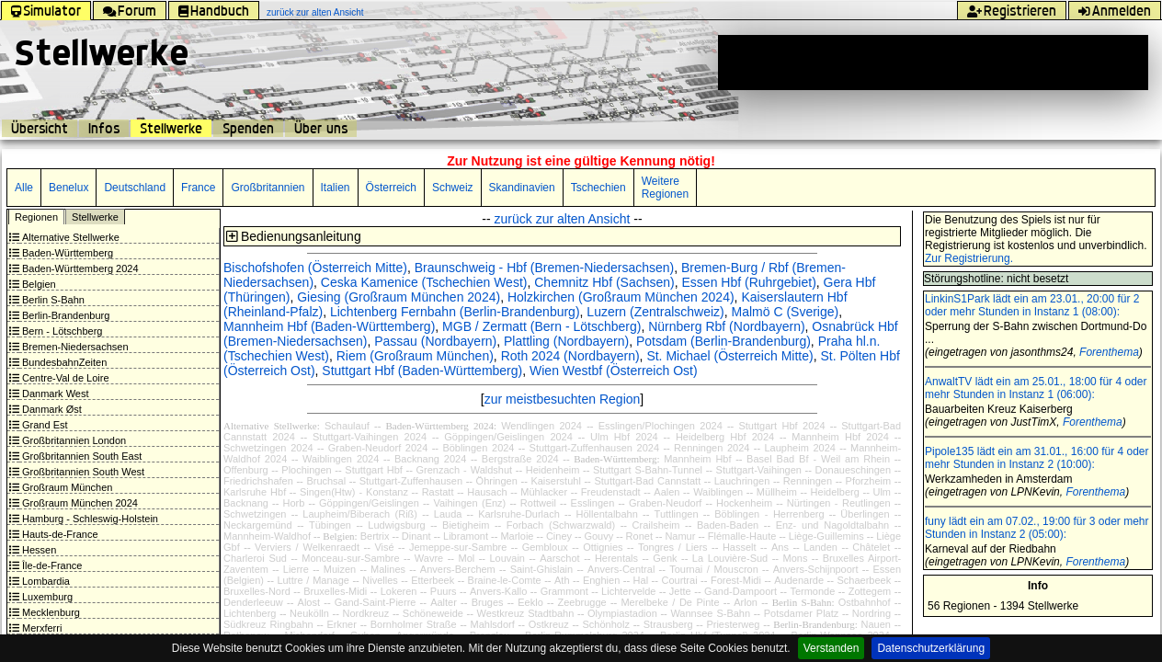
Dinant (416, 536)
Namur (680, 536)
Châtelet (871, 547)
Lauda (448, 513)
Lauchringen (742, 480)
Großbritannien (267, 187)
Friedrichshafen (258, 480)
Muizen (340, 569)
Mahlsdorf (493, 624)
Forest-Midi (736, 580)
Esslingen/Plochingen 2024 (660, 425)
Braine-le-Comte (504, 580)
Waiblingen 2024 (340, 458)
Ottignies (602, 547)
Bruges (488, 602)
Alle (24, 187)
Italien (335, 187)
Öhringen (497, 480)
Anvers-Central (621, 569)
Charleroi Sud (255, 558)
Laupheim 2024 (800, 447)
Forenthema (1109, 352)
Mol (466, 558)
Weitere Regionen (665, 187)
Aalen (666, 491)
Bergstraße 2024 (520, 458)
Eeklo (530, 602)
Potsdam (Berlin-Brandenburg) (723, 341)
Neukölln (309, 613)
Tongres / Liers (673, 547)
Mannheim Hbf (697, 458)
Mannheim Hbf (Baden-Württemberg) (329, 326)
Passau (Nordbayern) (435, 341)
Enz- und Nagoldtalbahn (833, 525)
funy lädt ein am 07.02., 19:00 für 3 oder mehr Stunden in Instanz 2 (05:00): (1036, 528)
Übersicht (39, 128)
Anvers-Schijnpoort (816, 569)
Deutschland (134, 187)
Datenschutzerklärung (931, 648)
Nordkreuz (366, 613)
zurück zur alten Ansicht (315, 12)
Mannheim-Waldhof (267, 536)
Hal (641, 580)
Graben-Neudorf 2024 (378, 447)
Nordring (871, 613)
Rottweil (538, 502)
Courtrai (679, 580)
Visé (383, 547)
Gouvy (598, 536)
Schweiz (452, 187)
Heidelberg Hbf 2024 (725, 436)
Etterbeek (432, 580)
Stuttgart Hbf (374, 469)
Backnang (245, 502)
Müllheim (777, 491)
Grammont (564, 591)
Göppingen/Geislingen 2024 (508, 436)
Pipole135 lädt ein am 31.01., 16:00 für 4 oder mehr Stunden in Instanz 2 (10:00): (1037, 458)
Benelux (68, 187)
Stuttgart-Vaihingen (759, 469)
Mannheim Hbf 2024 (840, 436)
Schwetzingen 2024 (268, 447)
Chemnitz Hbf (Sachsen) (604, 282)
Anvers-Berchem (458, 569)
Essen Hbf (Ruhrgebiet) (749, 282)
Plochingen (306, 469)
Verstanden (831, 648)
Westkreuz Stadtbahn (526, 613)
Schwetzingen (255, 513)
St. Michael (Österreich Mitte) (729, 355)
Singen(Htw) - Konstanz (354, 491)
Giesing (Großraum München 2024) (398, 297)
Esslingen (593, 502)
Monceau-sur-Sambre (350, 558)
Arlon (746, 602)
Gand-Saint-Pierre (375, 602)
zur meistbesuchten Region (562, 399)
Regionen (36, 217)
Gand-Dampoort (740, 591)
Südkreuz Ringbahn (268, 624)
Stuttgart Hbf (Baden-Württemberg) (422, 370)
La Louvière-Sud (730, 558)
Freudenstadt (611, 491)
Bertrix (375, 536)
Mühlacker (543, 491)
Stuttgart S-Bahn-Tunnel (647, 469)
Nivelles (380, 580)
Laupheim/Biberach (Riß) (359, 513)
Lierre (296, 569)
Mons (794, 558)
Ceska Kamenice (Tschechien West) (424, 282)
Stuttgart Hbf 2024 (781, 425)
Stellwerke (171, 128)
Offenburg (245, 469)
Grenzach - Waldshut (464, 469)
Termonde (812, 591)
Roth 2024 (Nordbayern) (570, 355)
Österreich (391, 187)
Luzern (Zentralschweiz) (655, 311)
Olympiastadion (622, 613)
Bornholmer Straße (413, 624)
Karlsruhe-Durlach (519, 513)
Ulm (881, 491)
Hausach (487, 491)
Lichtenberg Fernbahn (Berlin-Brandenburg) (455, 311)
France (198, 187)
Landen (820, 547)
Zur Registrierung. (969, 258)
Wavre (429, 558)
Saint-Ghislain (541, 569)
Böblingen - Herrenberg (769, 513)
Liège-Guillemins (826, 536)
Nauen (876, 624)
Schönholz (606, 624)
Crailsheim (656, 525)
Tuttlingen (677, 513)
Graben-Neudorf (665, 502)
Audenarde (799, 580)
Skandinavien (522, 187)
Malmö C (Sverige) (785, 311)
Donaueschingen (853, 469)
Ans (780, 547)
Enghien (601, 580)
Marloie (516, 536)
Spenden (248, 128)
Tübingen (330, 525)
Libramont (465, 536)
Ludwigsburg (396, 525)
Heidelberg (835, 491)
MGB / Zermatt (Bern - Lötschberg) (541, 326)
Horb (294, 502)
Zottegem (870, 591)
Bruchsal (326, 480)
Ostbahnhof (864, 602)
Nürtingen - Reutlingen (839, 502)
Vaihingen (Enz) (469, 502)
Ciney (559, 536)
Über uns (320, 128)
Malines (387, 569)
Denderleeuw (253, 602)
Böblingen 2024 (478, 447)
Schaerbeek (864, 580)
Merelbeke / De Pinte (670, 602)
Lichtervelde (628, 591)
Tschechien (598, 187)
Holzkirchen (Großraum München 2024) (621, 297)
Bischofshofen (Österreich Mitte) (315, 267)
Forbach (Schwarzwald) (561, 525)
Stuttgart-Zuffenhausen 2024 (594, 447)
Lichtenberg (250, 613)
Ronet (639, 536)
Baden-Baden (727, 525)
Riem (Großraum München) (415, 355)
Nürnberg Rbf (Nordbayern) (726, 326)
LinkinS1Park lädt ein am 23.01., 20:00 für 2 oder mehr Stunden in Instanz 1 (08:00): (1032, 305)
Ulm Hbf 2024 (624, 436)
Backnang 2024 (430, 458)
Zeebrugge (582, 602)
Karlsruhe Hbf (254, 491)
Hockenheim (744, 502)
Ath (562, 580)
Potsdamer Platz (801, 613)
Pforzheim (869, 480)
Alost (309, 602)
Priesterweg (732, 624)
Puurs (443, 591)
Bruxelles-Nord (256, 591)
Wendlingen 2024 (541, 425)
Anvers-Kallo (498, 591)
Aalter (443, 602)
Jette (680, 591)
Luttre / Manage (313, 580)
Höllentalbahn (607, 513)
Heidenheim (553, 469)
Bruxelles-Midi (335, 591)
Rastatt (438, 491)
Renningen (807, 480)
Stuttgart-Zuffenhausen (410, 480)
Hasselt (740, 547)
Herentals (616, 558)
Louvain (507, 558)
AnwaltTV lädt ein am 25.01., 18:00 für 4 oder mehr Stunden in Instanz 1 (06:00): (1035, 388)
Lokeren (399, 591)
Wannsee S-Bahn (710, 613)
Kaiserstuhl (555, 480)
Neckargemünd (257, 525)
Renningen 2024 (711, 447)
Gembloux (545, 547)
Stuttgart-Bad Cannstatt (647, 480)
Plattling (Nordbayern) (566, 341)
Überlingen (864, 513)
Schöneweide (433, 613)
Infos (104, 128)
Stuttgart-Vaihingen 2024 (370, 436)
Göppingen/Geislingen (369, 502)
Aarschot (559, 558)
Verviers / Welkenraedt (307, 547)
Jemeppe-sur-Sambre (458, 547)
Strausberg (668, 624)
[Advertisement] (933, 62)
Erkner (341, 624)
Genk (665, 558)
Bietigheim (465, 525)
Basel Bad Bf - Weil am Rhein (818, 458)
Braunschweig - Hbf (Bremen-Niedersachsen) (544, 267)
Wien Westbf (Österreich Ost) (614, 370)
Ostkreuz (549, 624)
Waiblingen (718, 491)
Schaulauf (347, 425)
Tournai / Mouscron (713, 569)
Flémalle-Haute (742, 536)
